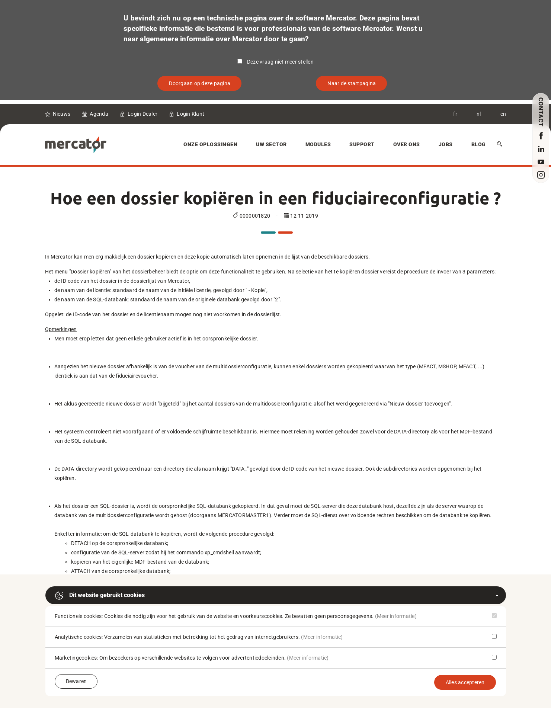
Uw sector (271, 144)
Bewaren (76, 681)
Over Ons (406, 144)
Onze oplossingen (210, 144)
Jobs (446, 144)
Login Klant (190, 114)
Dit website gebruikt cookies (100, 595)
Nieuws (62, 114)
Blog (478, 144)
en (503, 114)
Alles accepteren (465, 682)
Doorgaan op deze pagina (199, 83)
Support (362, 144)
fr (455, 114)
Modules (318, 144)
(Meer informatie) (396, 616)
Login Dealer (142, 114)
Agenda (99, 114)
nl (479, 114)
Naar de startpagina (351, 83)
